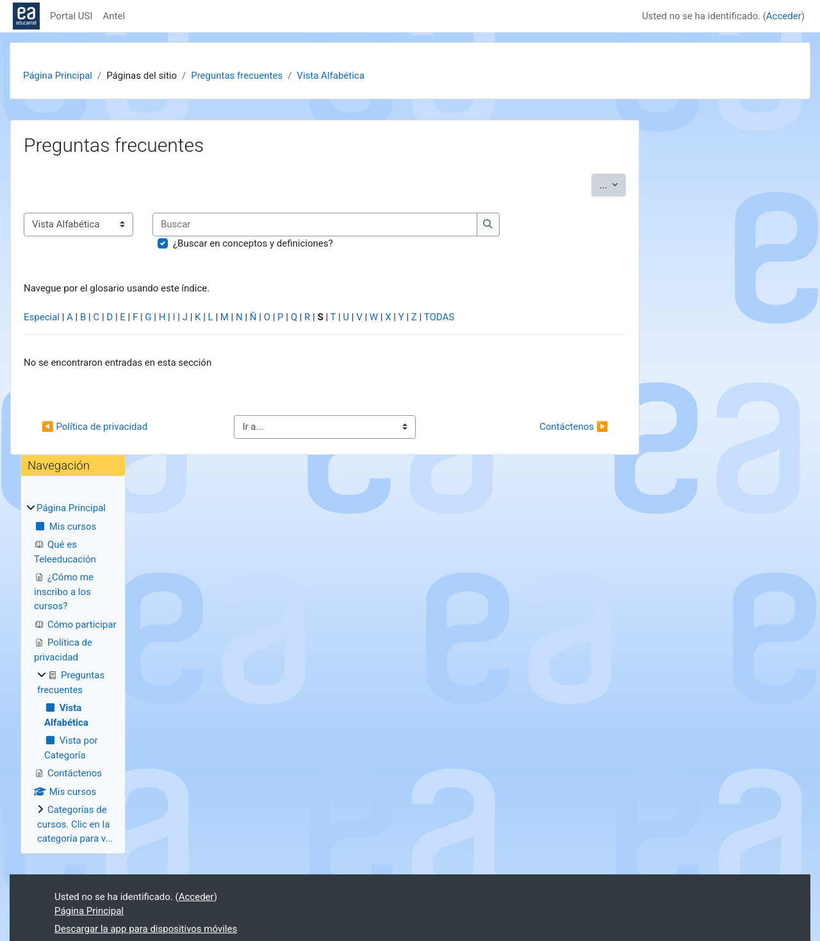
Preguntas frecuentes (237, 75)
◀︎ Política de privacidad (94, 426)
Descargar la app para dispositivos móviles (145, 929)
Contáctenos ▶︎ (573, 426)
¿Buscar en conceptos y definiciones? (253, 243)
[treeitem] (73, 673)
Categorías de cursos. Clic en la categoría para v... (75, 824)
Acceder (783, 16)
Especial (42, 317)
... (613, 184)
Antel (114, 16)
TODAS (439, 317)
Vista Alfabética (330, 75)
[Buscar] (314, 224)
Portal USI (71, 16)
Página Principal (57, 75)
